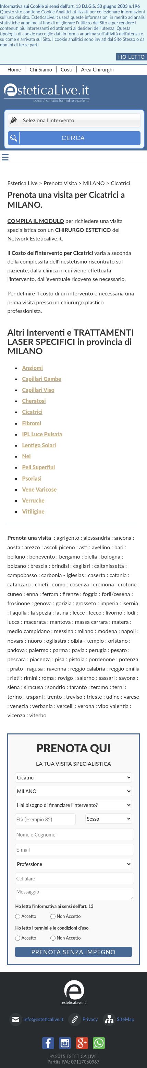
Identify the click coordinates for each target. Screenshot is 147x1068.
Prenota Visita (60, 183)
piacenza (40, 659)
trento (54, 696)
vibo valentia (113, 705)
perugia (98, 650)
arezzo (32, 547)
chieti (41, 584)
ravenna (56, 668)
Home (14, 69)
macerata (35, 621)
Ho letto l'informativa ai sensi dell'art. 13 (54, 906)
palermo (38, 650)
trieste (94, 696)
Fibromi (31, 423)
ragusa (35, 668)
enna (32, 594)
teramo (99, 687)
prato (16, 668)
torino (14, 696)
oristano (117, 640)
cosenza (79, 584)
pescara (16, 659)
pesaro (119, 650)
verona (86, 705)
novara (15, 640)
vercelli (65, 705)
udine (113, 696)
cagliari (81, 565)
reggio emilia (124, 668)
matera (120, 621)
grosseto (86, 603)
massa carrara (91, 621)
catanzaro (18, 584)
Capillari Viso (38, 389)
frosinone (18, 603)
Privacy (90, 1019)
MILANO (94, 183)
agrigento (68, 537)
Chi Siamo (40, 69)
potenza (128, 659)
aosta (13, 547)
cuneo (14, 594)
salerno (86, 677)
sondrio (56, 687)
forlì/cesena (116, 594)
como (58, 584)
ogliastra (56, 640)
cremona (103, 584)
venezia (19, 705)
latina (61, 612)
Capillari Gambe (41, 378)
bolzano (16, 565)
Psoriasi (31, 478)
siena (13, 687)
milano (85, 631)
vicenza (16, 715)
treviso (74, 696)
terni (118, 687)
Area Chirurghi (97, 69)
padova (16, 650)
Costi (66, 69)
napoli (128, 631)
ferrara (50, 594)
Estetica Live (22, 183)
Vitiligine (33, 511)
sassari (106, 677)
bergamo (69, 556)
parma (60, 650)
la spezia (41, 612)
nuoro (35, 640)
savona (127, 677)
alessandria (97, 537)
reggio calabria (87, 668)
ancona (122, 537)
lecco (95, 612)
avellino (101, 547)
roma (47, 677)
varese (131, 696)
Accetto (28, 916)
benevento (42, 556)
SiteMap (125, 1019)
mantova (60, 621)
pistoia (76, 659)
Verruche (33, 500)
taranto (78, 687)
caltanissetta (109, 565)
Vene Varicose (39, 489)
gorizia (64, 603)
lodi (130, 612)
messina (63, 631)
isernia (130, 603)
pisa (59, 659)
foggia (90, 594)
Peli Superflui (38, 467)
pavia (78, 650)
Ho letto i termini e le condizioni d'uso (51, 928)
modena (107, 631)
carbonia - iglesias (62, 575)
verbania (42, 705)
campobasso (22, 575)
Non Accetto (69, 916)
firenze (70, 594)
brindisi (60, 565)
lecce (79, 612)
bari (119, 547)
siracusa (33, 687)
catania (118, 575)
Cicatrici (32, 411)
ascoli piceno (59, 547)
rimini (30, 677)
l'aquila (18, 612)
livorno (114, 612)
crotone (127, 584)
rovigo (65, 677)
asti (83, 547)
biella (90, 556)
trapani (34, 696)
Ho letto (131, 57)
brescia (38, 565)
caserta (96, 575)
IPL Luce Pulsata (42, 434)
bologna (110, 556)
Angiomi (32, 367)
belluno (16, 556)
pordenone (102, 659)
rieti (15, 677)
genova (42, 603)
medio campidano (28, 631)
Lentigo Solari (39, 445)
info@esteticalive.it (43, 1019)
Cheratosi (34, 400)
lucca (13, 621)
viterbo (37, 715)
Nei (26, 456)
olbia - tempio (87, 640)
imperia (109, 603)
